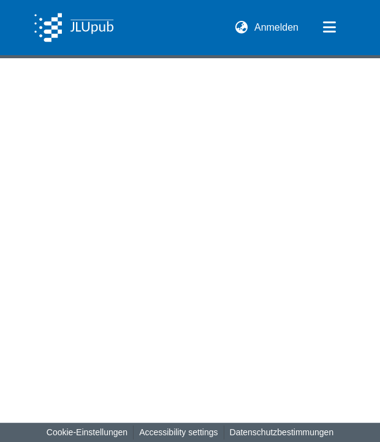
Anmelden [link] (277, 27)
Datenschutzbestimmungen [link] (282, 432)
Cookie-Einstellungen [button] (87, 432)
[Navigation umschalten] (329, 27)
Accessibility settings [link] (178, 432)
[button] (74, 27)
